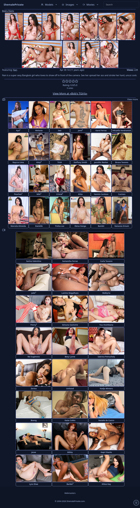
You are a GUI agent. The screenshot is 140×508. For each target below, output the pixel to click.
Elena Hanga (80, 226)
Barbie (70, 483)
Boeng (34, 420)
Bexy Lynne (70, 356)
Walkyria (106, 293)
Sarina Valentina (33, 261)
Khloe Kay (106, 484)
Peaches (18, 194)
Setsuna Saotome (70, 325)
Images (70, 4)
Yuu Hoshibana (106, 325)
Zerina (34, 388)
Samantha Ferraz (70, 261)
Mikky (70, 452)
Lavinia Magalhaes (70, 293)
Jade (33, 292)
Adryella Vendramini (121, 130)
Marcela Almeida (18, 226)
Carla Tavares (106, 261)
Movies (91, 4)
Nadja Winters (106, 388)
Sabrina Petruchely (106, 356)
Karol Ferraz (101, 130)
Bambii (101, 226)
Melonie (39, 130)
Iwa (59, 130)
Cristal (59, 194)
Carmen (121, 194)
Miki (39, 194)
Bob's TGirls (8, 10)
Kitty (38, 162)
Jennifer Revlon (101, 162)
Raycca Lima (18, 162)
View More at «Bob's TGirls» (70, 93)
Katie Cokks (70, 420)
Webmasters (69, 493)
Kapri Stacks (106, 452)
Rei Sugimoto (34, 356)
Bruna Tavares (121, 162)
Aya (18, 130)
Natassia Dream (121, 226)
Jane (80, 130)
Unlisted (70, 388)
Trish (59, 162)
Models (49, 4)
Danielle (39, 226)
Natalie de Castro (106, 420)
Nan (15, 69)
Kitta (80, 194)
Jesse (33, 452)
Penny (33, 324)
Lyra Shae (33, 484)
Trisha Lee (59, 226)
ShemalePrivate (13, 4)
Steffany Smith (80, 162)
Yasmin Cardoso (101, 194)
